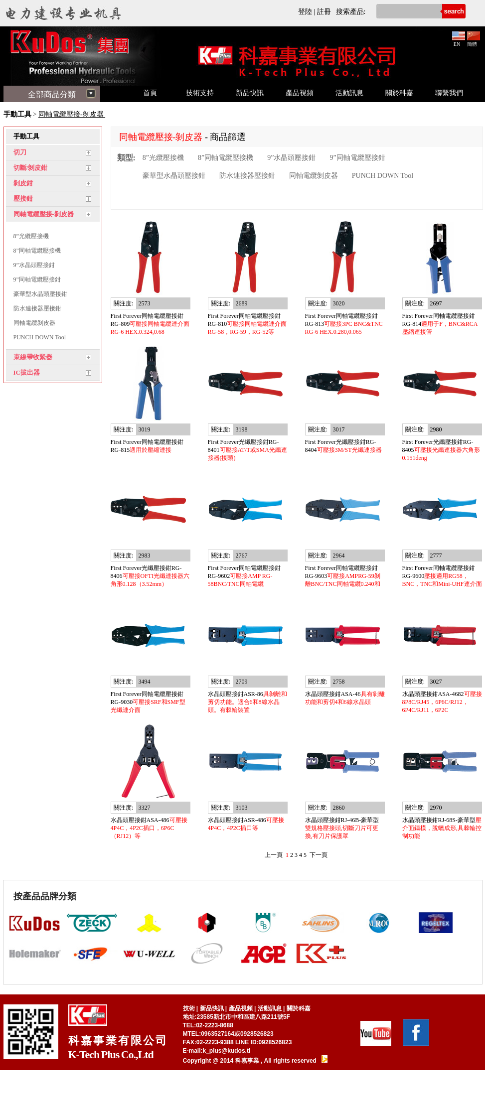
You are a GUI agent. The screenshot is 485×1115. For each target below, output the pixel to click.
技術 (189, 1008)
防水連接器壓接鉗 (37, 308)
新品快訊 (250, 93)
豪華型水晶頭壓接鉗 (40, 293)
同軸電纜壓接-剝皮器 (71, 114)
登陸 (305, 11)
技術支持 (200, 93)
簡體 (473, 41)
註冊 (324, 11)
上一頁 (274, 854)
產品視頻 (300, 93)
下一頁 (318, 854)
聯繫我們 (449, 93)
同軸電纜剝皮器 (34, 322)
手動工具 (17, 114)
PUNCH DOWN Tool (39, 337)
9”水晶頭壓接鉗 (34, 265)
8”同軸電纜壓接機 (37, 250)
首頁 (150, 93)
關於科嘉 (399, 93)
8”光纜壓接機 (31, 236)
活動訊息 (349, 93)
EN (458, 41)
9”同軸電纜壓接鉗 (37, 279)
